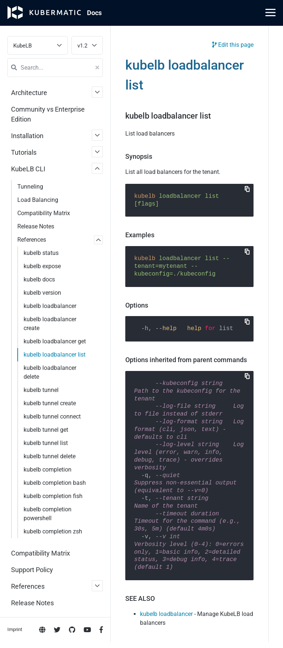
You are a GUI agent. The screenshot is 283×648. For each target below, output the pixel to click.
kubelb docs (39, 279)
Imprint (14, 299)
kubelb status (41, 252)
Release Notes (35, 226)
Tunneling (30, 186)
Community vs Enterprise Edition (48, 114)
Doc (94, 13)
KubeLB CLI (28, 169)
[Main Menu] (270, 12)
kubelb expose (42, 266)
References (31, 239)
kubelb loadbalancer (166, 613)
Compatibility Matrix (43, 213)
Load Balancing (37, 199)
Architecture (29, 93)
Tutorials (23, 152)
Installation (27, 136)
